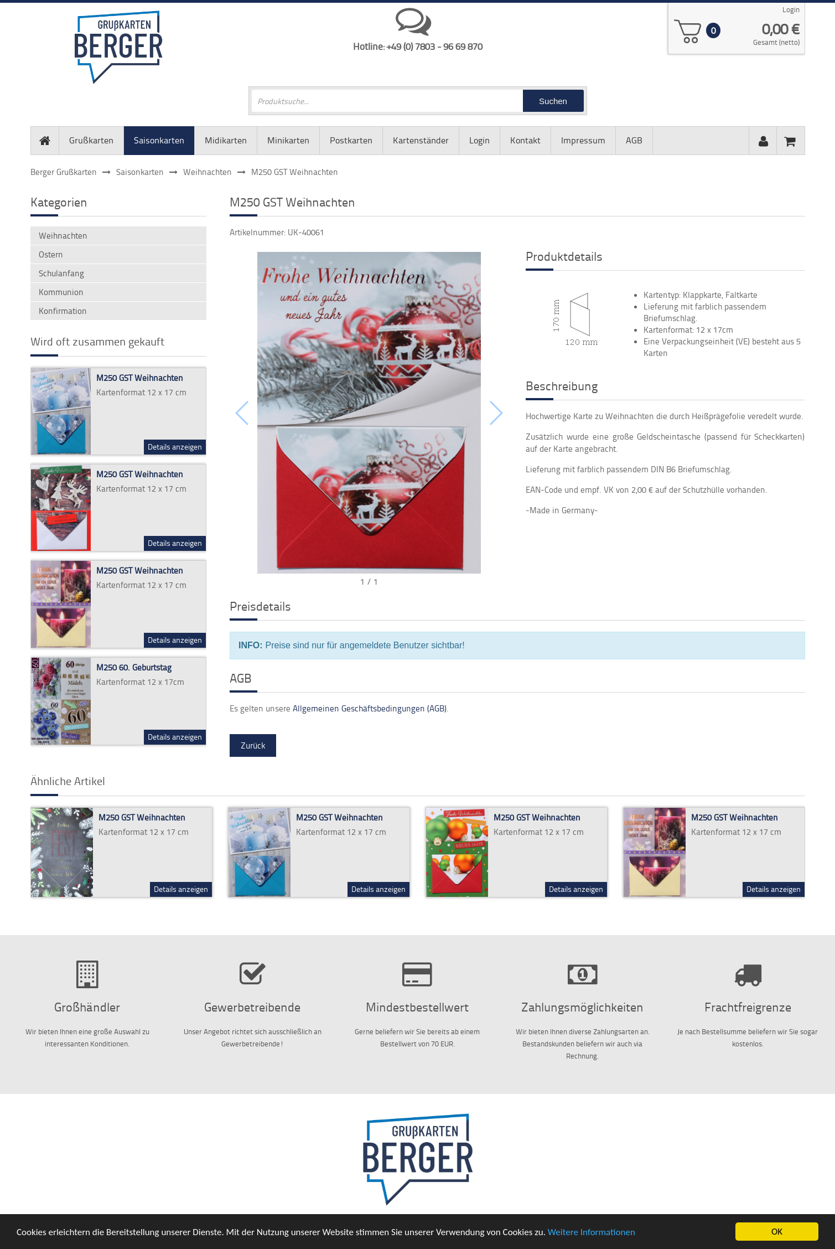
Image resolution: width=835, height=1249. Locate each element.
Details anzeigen (175, 446)
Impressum (583, 140)
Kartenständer (421, 140)
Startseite (45, 132)
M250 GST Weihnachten (139, 378)
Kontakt (525, 140)
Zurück (253, 745)
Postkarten (351, 140)
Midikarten (226, 140)
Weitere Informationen (591, 1234)
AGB (634, 140)
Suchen (553, 101)
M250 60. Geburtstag (134, 667)
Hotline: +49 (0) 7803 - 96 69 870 (418, 46)
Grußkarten (91, 140)
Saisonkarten (159, 140)
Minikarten (288, 140)
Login (791, 9)
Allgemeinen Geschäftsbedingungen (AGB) (370, 708)
